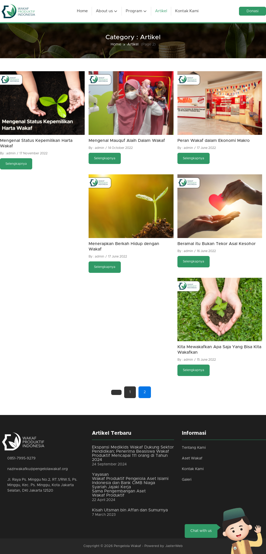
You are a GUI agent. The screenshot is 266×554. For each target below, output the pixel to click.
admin (11, 153)
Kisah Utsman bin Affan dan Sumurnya (130, 510)
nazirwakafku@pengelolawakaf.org (37, 469)
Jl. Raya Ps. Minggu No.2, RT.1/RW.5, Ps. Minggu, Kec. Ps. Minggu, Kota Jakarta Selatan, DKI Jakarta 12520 (42, 485)
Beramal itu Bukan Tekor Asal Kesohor (216, 244)
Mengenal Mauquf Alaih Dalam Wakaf (127, 140)
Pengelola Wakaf (127, 546)
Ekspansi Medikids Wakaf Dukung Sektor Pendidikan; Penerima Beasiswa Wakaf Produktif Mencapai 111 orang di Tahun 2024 (133, 453)
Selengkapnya (16, 163)
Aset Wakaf (192, 458)
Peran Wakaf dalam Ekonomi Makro (213, 140)
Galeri (186, 480)
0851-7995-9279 (21, 458)
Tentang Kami (194, 448)
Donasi (252, 11)
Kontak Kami (193, 469)
